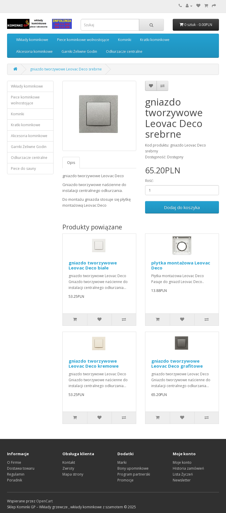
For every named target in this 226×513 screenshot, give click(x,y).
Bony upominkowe (133, 468)
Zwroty (68, 468)
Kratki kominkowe (155, 39)
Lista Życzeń (183, 474)
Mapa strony (72, 474)
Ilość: (149, 180)
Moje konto (182, 462)
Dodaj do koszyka (182, 207)
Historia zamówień (188, 468)
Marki (122, 462)
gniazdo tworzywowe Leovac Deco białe (93, 265)
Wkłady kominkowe (32, 39)
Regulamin (15, 474)
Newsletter (182, 480)
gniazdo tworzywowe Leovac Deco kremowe (94, 363)
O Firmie (14, 462)
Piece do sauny (23, 168)
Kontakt (68, 462)
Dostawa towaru (20, 468)
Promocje (125, 480)
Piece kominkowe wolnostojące (83, 39)
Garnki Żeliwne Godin (79, 51)
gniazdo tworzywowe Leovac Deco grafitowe (177, 363)
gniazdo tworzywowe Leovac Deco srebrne (66, 69)
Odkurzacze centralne (124, 51)
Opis (71, 162)
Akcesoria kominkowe (34, 51)
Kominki (124, 39)
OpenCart (44, 501)
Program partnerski (133, 474)
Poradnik (14, 480)
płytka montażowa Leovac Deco (180, 265)
